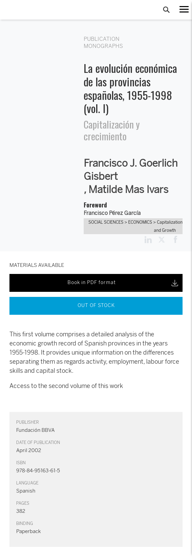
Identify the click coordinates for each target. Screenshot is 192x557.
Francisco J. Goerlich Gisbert (130, 170)
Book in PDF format (123, 283)
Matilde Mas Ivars (128, 190)
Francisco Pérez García (112, 213)
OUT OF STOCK (96, 305)
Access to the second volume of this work (66, 386)
